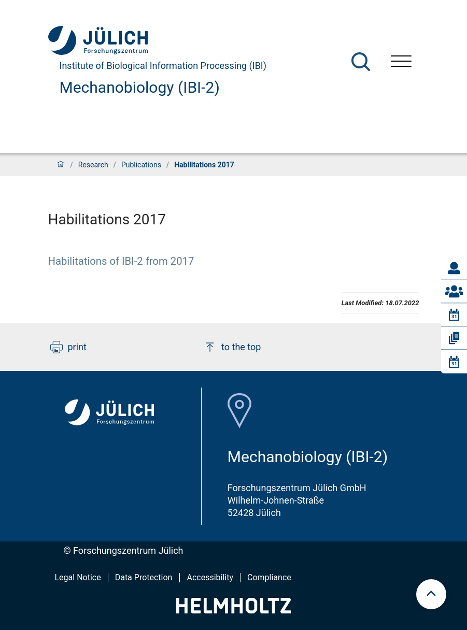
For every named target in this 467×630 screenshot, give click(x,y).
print (68, 347)
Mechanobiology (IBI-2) (140, 87)
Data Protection (144, 577)
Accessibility (210, 577)
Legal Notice (78, 577)
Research (93, 164)
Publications (141, 164)
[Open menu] (401, 62)
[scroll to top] (431, 594)
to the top (232, 347)
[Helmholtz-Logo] (233, 610)
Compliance (269, 577)
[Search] (360, 61)
